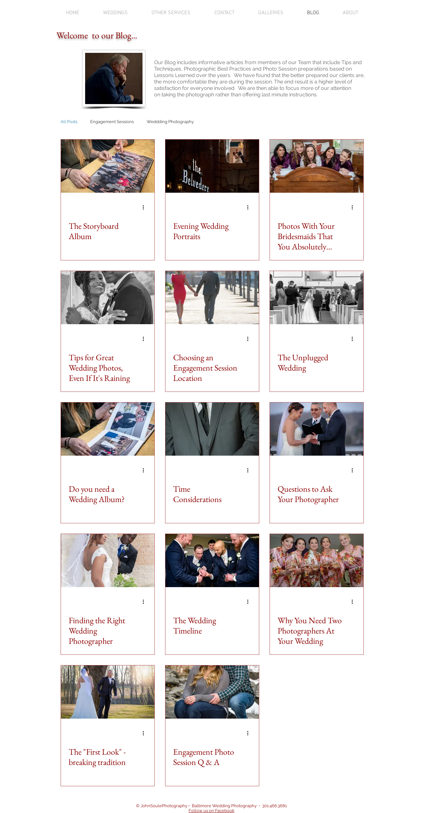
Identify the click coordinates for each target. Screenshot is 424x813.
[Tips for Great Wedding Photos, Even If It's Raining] (107, 297)
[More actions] (146, 207)
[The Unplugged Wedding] (316, 297)
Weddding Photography (170, 121)
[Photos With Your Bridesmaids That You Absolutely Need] (316, 166)
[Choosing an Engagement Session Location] (212, 297)
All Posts (69, 121)
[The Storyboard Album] (107, 166)
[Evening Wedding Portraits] (212, 166)
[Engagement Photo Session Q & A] (212, 692)
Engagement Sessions (112, 121)
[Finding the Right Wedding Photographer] (107, 560)
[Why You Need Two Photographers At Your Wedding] (316, 560)
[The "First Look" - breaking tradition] (107, 692)
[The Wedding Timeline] (212, 560)
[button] (115, 13)
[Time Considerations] (212, 429)
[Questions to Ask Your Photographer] (316, 429)
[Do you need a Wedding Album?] (107, 429)
